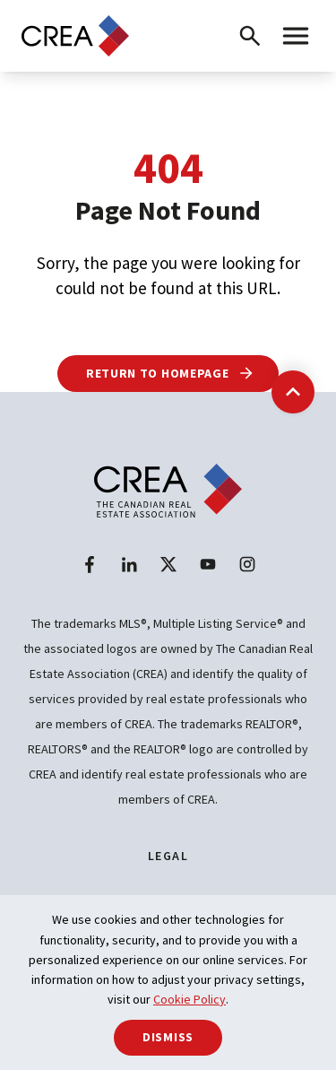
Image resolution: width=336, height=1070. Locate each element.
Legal (168, 856)
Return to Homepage (170, 373)
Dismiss (168, 1037)
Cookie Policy (189, 999)
